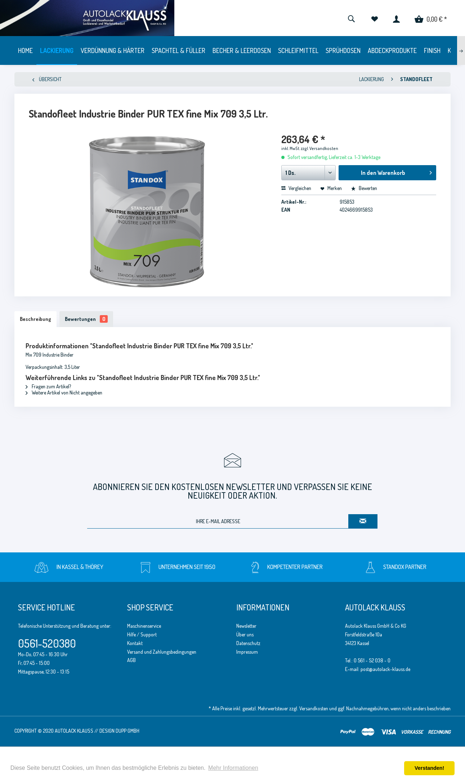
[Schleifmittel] (298, 50)
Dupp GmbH (127, 731)
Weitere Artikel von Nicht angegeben (64, 392)
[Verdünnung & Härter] (112, 50)
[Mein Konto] (396, 18)
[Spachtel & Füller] (178, 50)
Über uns (245, 634)
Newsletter (246, 626)
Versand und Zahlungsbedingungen (161, 652)
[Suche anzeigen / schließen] (351, 18)
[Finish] (432, 50)
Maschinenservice (144, 626)
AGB (131, 660)
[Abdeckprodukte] (392, 50)
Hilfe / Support (142, 634)
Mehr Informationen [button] (233, 768)
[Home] (25, 50)
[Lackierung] (56, 50)
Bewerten (364, 188)
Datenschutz (248, 643)
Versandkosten (313, 708)
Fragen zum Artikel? (48, 386)
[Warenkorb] (431, 18)
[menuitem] (351, 18)
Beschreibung (35, 319)
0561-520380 (47, 643)
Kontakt (135, 643)
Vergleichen (296, 188)
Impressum (247, 652)
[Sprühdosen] (343, 50)
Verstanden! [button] (429, 768)
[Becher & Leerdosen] (241, 50)
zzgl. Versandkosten (319, 148)
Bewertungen (86, 319)
